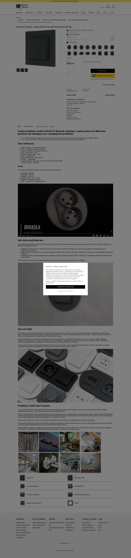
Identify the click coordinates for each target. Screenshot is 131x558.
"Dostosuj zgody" (71, 278)
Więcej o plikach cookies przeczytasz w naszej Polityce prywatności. (64, 282)
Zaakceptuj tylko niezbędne (65, 291)
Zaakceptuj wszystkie (65, 287)
